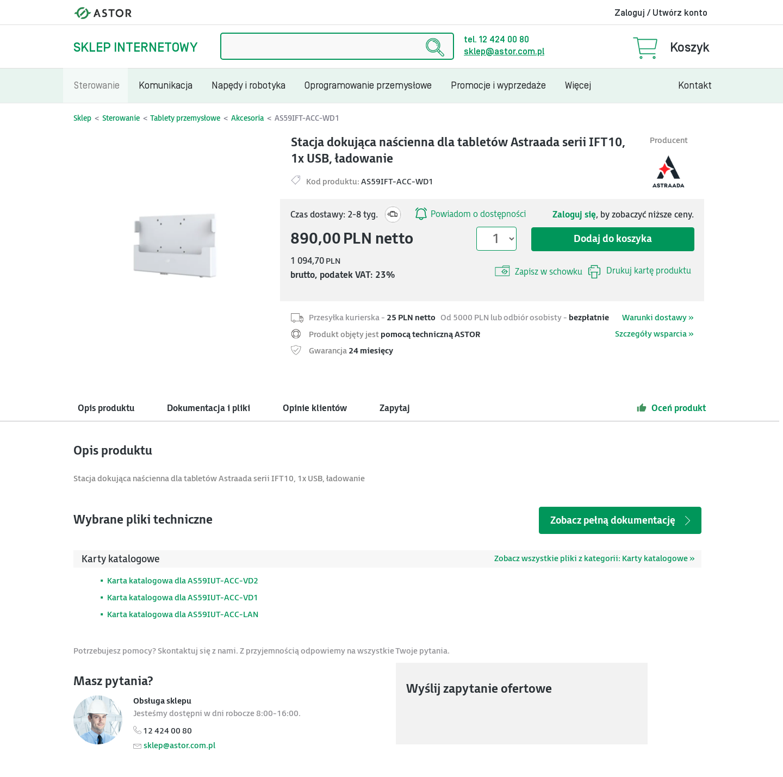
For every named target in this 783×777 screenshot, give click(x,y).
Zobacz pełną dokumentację (621, 520)
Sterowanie (121, 118)
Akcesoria (247, 118)
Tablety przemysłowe (185, 118)
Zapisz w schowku (538, 271)
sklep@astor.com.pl (504, 51)
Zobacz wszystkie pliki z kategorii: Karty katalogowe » (594, 559)
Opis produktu (106, 408)
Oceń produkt (671, 408)
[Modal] (178, 237)
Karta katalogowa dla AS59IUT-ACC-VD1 (182, 598)
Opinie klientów (315, 408)
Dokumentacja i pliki (208, 408)
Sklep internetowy (135, 47)
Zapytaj (395, 408)
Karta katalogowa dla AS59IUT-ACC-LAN (182, 615)
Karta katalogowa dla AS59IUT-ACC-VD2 (182, 581)
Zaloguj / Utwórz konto (660, 13)
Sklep (82, 118)
